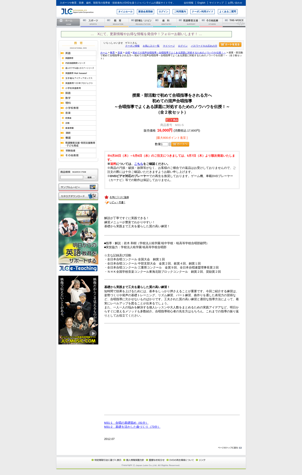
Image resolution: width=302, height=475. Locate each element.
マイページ (169, 45)
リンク (200, 460)
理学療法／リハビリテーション (141, 22)
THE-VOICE (234, 22)
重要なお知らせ (154, 460)
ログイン (163, 11)
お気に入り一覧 (151, 45)
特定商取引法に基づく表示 (106, 460)
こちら (138, 163)
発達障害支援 (188, 22)
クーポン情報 (132, 45)
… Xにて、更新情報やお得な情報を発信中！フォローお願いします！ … (146, 34)
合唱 (127, 52)
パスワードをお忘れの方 (204, 45)
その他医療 (211, 22)
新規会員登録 (145, 11)
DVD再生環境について (180, 460)
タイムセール (125, 11)
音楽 (120, 52)
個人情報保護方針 (133, 460)
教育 (117, 22)
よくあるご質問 (227, 11)
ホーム (68, 22)
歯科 (165, 22)
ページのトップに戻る (151, 448)
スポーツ (93, 22)
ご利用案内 (180, 11)
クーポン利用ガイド (202, 11)
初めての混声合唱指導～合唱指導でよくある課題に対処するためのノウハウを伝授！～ (179, 52)
